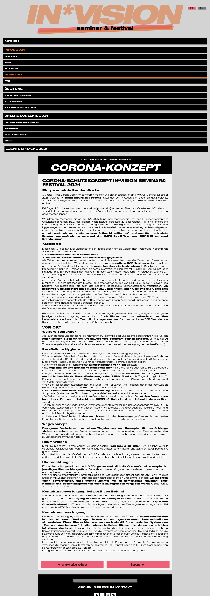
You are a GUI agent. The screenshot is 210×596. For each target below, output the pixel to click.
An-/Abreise (11, 68)
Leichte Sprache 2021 (27, 148)
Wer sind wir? (13, 101)
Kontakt (123, 587)
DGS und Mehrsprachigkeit (21, 121)
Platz (8, 62)
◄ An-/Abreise (72, 564)
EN (201, 8)
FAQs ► (138, 564)
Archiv (84, 587)
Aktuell (12, 41)
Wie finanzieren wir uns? (20, 107)
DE (191, 8)
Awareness (11, 128)
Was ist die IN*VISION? (18, 95)
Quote (8, 140)
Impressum (103, 587)
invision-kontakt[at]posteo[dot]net (95, 208)
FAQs (7, 80)
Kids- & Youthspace (17, 134)
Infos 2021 (15, 49)
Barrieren (11, 55)
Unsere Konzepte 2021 (26, 115)
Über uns (14, 88)
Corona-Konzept (15, 74)
